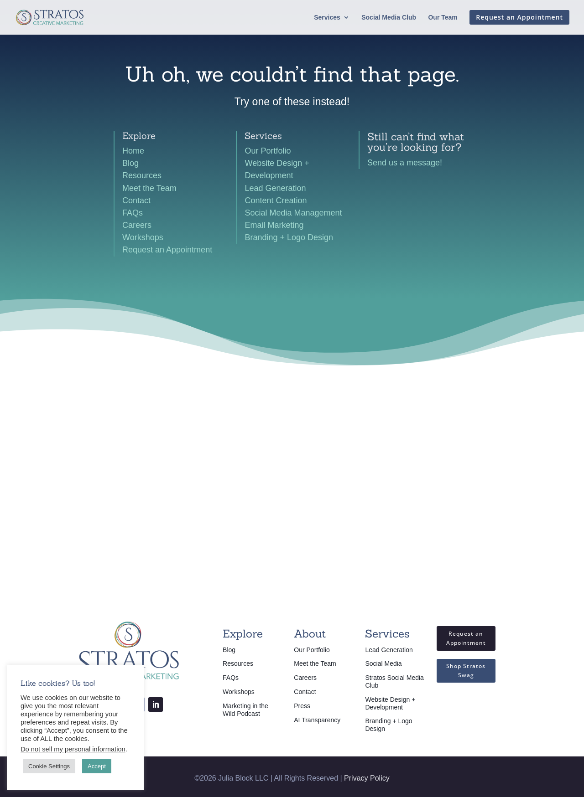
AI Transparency (317, 720)
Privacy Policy (367, 778)
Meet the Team (149, 188)
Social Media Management (293, 212)
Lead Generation (275, 188)
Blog (130, 163)
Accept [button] (97, 766)
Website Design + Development (390, 703)
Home (133, 150)
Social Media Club (388, 17)
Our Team (442, 17)
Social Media (383, 663)
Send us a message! (404, 162)
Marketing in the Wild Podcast (245, 709)
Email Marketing (274, 225)
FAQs (132, 212)
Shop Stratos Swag (465, 670)
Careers (136, 225)
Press (302, 706)
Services (327, 17)
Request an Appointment (167, 249)
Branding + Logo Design (289, 237)
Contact (136, 200)
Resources (142, 175)
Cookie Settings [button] (49, 766)
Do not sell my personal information (73, 749)
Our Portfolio (268, 150)
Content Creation (276, 200)
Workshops (142, 237)
